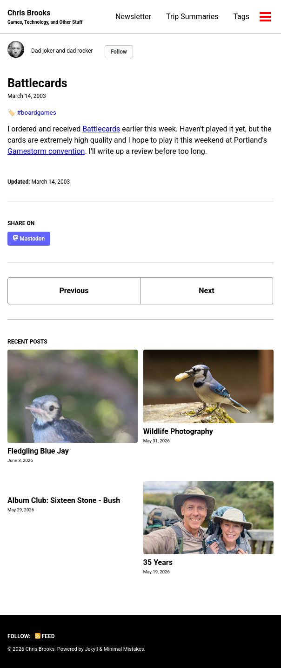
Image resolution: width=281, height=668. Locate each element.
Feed (45, 636)
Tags (241, 16)
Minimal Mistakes (124, 649)
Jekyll (91, 649)
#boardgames (36, 112)
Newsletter (133, 16)
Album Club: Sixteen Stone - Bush (63, 500)
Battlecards (37, 83)
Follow (119, 51)
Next (206, 290)
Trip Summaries (192, 16)
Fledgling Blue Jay (38, 451)
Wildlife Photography (178, 431)
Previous (73, 290)
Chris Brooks (44, 17)
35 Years (158, 562)
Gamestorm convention (46, 151)
